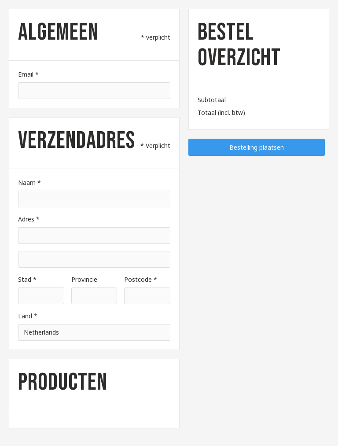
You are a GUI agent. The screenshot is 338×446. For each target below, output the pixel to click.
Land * (27, 316)
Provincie (84, 279)
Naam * (29, 182)
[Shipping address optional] (94, 259)
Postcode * (140, 279)
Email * (28, 74)
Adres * (29, 219)
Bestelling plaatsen (256, 147)
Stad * (27, 279)
